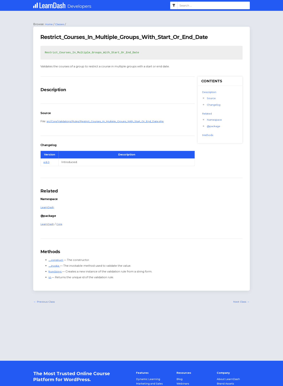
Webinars (183, 384)
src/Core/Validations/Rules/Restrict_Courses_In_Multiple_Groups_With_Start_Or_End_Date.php (112, 121)
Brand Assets (225, 384)
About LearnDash (228, 379)
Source (212, 98)
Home (49, 24)
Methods (208, 135)
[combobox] (214, 5)
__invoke (55, 266)
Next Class (240, 302)
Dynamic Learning (148, 379)
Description (210, 92)
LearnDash (47, 207)
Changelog (214, 105)
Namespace (215, 120)
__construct (57, 260)
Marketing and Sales (149, 384)
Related (207, 113)
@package (214, 126)
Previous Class (45, 302)
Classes (61, 24)
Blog (179, 379)
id (50, 277)
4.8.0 (46, 162)
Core (61, 224)
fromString (56, 272)
